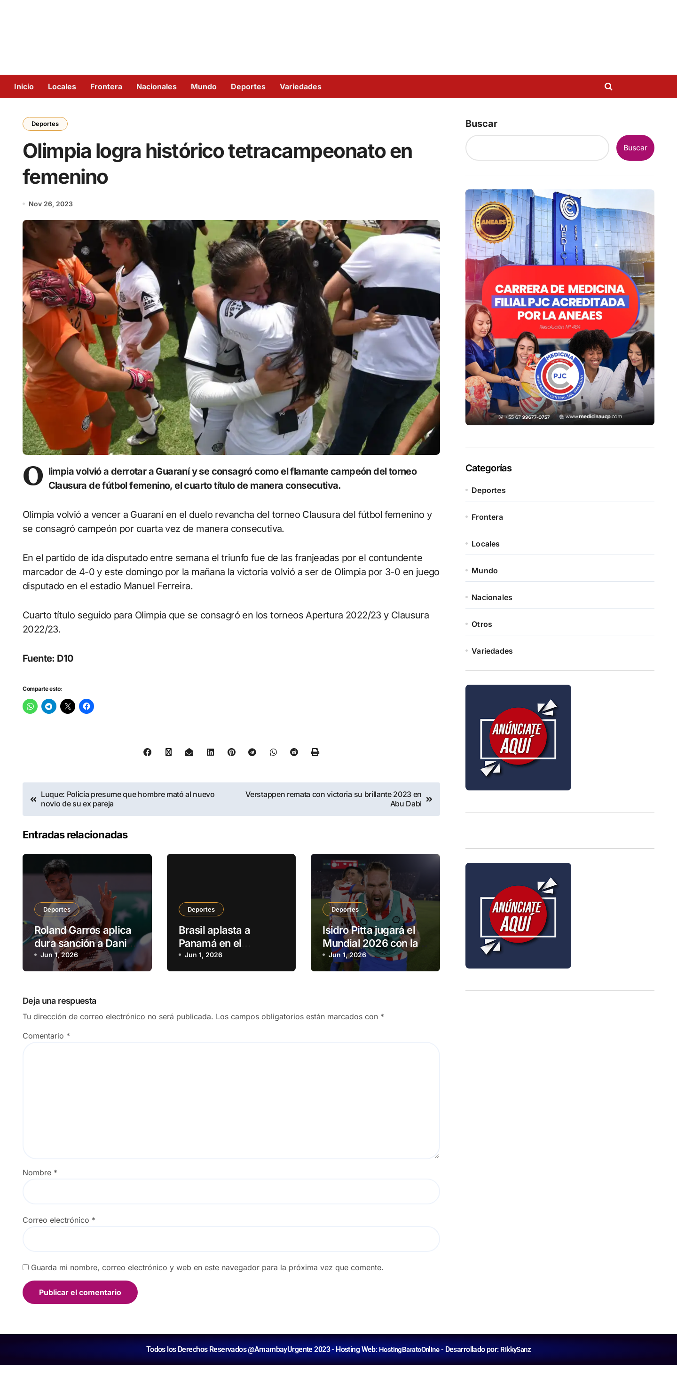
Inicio (24, 86)
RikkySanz (518, 1359)
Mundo (204, 86)
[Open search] (611, 86)
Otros (482, 624)
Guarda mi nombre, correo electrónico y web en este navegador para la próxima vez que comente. (207, 1277)
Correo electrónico (59, 1229)
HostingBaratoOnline (408, 1359)
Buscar (481, 123)
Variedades (301, 86)
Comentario (46, 1045)
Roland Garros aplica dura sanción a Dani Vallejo (82, 953)
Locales (62, 86)
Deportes (248, 86)
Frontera (106, 86)
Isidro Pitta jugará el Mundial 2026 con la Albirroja (370, 953)
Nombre (40, 1182)
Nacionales (156, 86)
